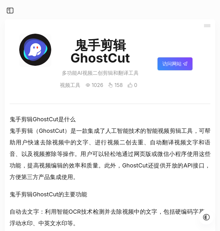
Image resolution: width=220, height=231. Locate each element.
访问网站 (175, 64)
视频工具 (70, 85)
